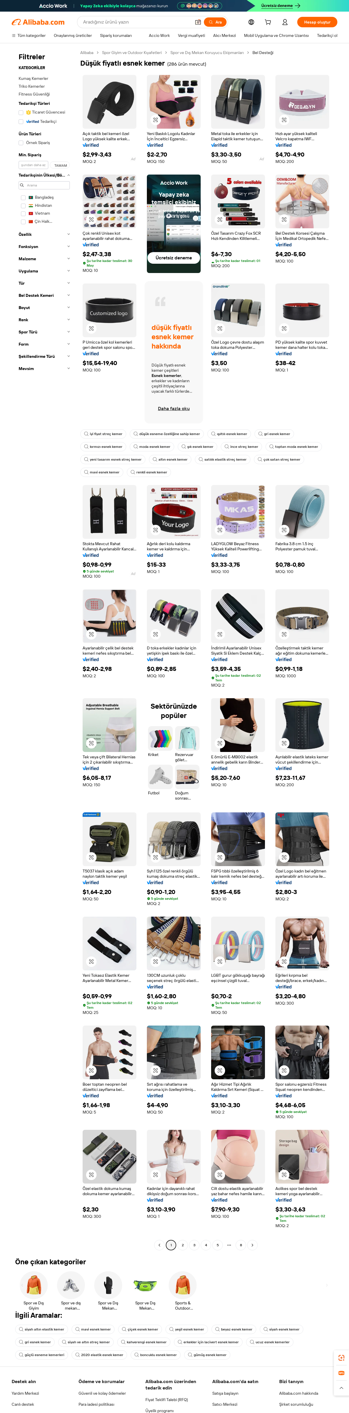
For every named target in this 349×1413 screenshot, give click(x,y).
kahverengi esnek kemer (144, 1342)
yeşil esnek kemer (186, 1329)
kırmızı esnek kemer (103, 446)
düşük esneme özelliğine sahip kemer (166, 434)
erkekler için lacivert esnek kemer (208, 1342)
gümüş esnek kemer (207, 1355)
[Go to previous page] (159, 1245)
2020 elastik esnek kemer (99, 1355)
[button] (155, 120)
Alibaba (86, 52)
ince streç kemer (241, 446)
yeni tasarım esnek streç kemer (113, 459)
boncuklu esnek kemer (155, 1355)
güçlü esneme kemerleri (41, 1355)
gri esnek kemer (274, 434)
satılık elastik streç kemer (223, 459)
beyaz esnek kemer (233, 1329)
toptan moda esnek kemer (293, 446)
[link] (341, 1357)
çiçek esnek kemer (140, 1329)
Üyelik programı (159, 1410)
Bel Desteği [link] (262, 52)
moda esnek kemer (151, 446)
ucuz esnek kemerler (270, 1342)
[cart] (269, 23)
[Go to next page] (252, 1245)
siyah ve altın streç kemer (86, 1342)
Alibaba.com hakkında (298, 1393)
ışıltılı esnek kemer (229, 434)
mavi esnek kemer (102, 472)
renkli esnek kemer (149, 472)
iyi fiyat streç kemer (103, 434)
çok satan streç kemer (279, 459)
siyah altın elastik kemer (41, 1329)
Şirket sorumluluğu (296, 1404)
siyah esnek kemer (281, 1329)
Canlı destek (23, 1404)
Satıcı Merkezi (224, 1404)
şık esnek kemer (197, 446)
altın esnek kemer (170, 459)
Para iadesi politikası (96, 1404)
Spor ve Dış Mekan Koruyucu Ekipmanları (207, 52)
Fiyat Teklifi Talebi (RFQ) (166, 1399)
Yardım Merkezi (25, 1393)
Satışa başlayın (225, 1393)
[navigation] (44, 649)
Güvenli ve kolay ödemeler (102, 1393)
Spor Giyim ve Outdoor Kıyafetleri (132, 52)
